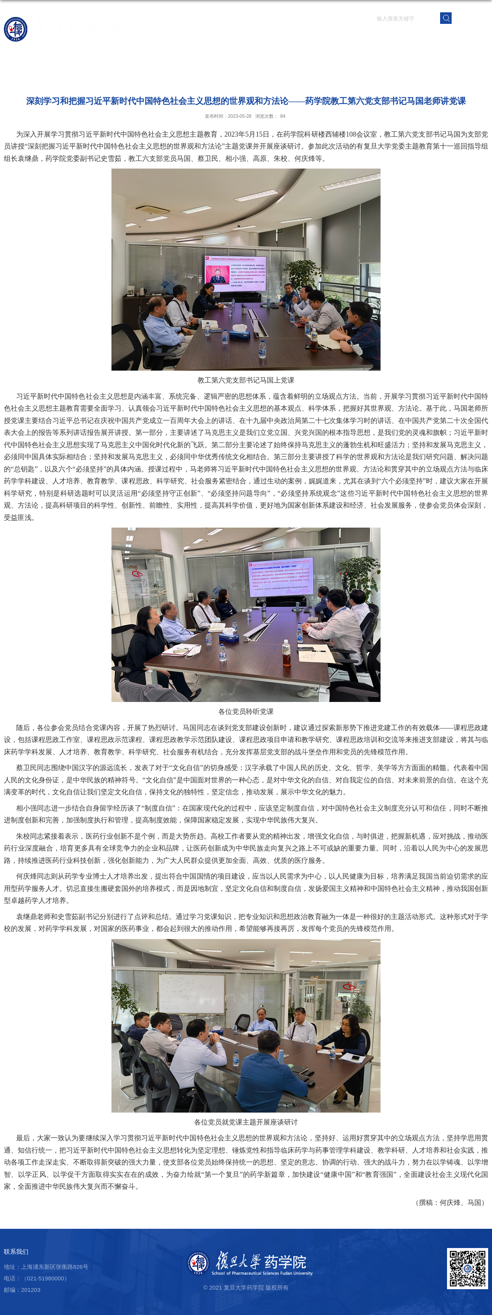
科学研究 (331, 36)
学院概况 (275, 36)
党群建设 (417, 36)
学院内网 (474, 36)
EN (470, 17)
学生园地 (388, 36)
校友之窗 (445, 36)
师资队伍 (303, 36)
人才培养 (360, 36)
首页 (252, 36)
